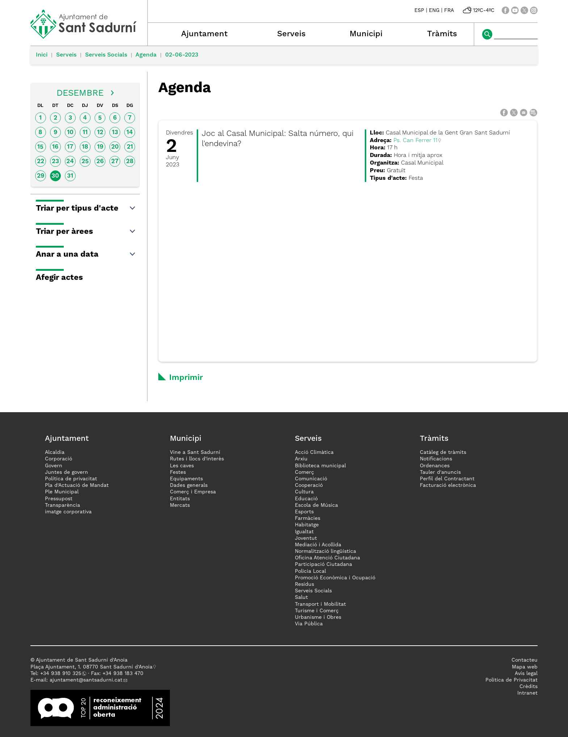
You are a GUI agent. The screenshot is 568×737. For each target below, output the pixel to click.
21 (130, 147)
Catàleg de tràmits (443, 452)
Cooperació (309, 485)
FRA (449, 10)
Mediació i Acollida (318, 544)
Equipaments (186, 478)
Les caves (182, 465)
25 (85, 161)
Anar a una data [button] (86, 254)
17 (70, 147)
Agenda (145, 55)
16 (55, 147)
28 (130, 161)
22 (40, 161)
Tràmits (442, 34)
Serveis (291, 34)
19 (100, 147)
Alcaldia (54, 452)
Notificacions (436, 458)
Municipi (366, 34)
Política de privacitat (71, 478)
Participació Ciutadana (323, 564)
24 (70, 161)
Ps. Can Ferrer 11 (415, 141)
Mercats (180, 505)
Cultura (304, 491)
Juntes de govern (66, 472)
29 (40, 176)
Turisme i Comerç (317, 610)
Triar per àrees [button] (86, 232)
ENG (434, 10)
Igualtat (304, 531)
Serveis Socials (106, 55)
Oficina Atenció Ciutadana (327, 557)
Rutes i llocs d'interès (197, 458)
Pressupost (58, 498)
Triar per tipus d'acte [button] (86, 208)
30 (55, 176)
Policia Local (310, 571)
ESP (419, 10)
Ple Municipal (62, 491)
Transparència (62, 505)
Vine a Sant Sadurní (195, 452)
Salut (301, 597)
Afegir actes (59, 278)
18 (85, 147)
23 (55, 161)
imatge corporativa (68, 511)
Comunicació (311, 478)
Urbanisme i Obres (318, 617)
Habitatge (307, 524)
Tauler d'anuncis (440, 472)
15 (40, 147)
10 (70, 132)
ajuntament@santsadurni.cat (86, 680)
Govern (53, 465)
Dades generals (189, 485)
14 (129, 132)
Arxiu (301, 458)
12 (100, 132)
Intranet (527, 693)
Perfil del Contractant (447, 478)
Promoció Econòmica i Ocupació (335, 577)
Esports (304, 511)
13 (115, 132)
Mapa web (525, 667)
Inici (41, 55)
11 (85, 132)
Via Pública (309, 623)
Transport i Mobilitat (320, 604)
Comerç (304, 472)
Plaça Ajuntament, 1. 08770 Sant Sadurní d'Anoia (91, 667)
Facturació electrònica (448, 485)
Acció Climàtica (314, 452)
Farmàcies (307, 518)
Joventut (306, 538)
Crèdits (528, 686)
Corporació (58, 458)
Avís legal (526, 673)
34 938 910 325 (62, 673)
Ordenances (435, 465)
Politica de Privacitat (511, 680)
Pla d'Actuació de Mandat (77, 485)
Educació (306, 498)
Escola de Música (316, 505)
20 (115, 147)
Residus (304, 584)
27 (114, 161)
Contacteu (524, 660)
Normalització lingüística (325, 551)
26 (100, 161)
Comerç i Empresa (193, 491)
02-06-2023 (181, 55)
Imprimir (186, 378)
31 (70, 176)
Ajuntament (204, 34)
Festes (178, 472)
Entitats (180, 498)
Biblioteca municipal (320, 465)
